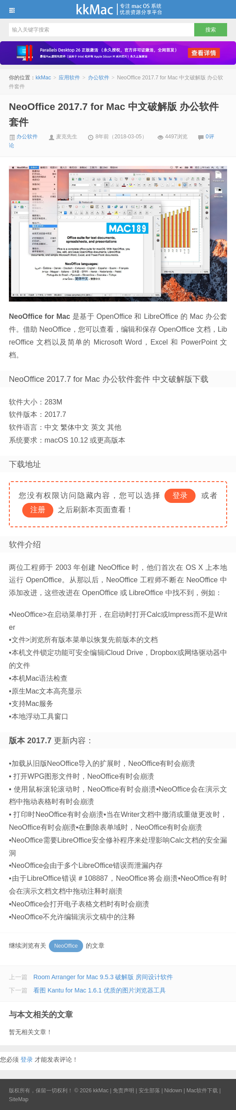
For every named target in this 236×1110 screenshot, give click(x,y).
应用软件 (69, 78)
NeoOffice (66, 946)
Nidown (173, 1090)
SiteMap (18, 1099)
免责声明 (123, 1090)
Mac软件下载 (202, 1090)
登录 (26, 1059)
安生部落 (149, 1090)
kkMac (118, 9)
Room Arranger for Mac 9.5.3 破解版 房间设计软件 (103, 977)
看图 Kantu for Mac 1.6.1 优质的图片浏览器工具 (99, 990)
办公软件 (98, 78)
